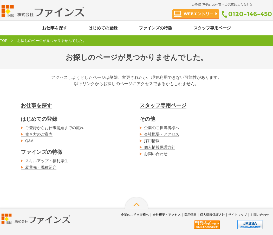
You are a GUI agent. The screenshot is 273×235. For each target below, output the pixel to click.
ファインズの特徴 (155, 28)
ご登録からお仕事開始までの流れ (54, 127)
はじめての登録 (103, 28)
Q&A (29, 140)
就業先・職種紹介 (40, 167)
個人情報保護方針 (159, 147)
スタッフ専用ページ (212, 28)
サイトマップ (237, 215)
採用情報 (152, 140)
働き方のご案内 (39, 134)
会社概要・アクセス (161, 134)
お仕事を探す (54, 28)
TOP (4, 41)
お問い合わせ (155, 153)
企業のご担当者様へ (161, 127)
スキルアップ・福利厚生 (46, 160)
